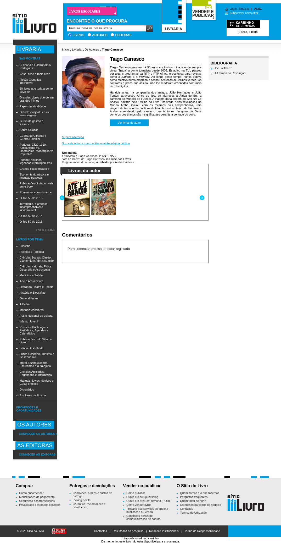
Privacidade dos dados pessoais (39, 504)
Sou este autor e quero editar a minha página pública (96, 143)
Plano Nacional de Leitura (36, 315)
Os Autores (92, 49)
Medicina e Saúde (31, 275)
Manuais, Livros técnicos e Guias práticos (37, 382)
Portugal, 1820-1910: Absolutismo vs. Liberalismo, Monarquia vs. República (37, 149)
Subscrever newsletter (244, 12)
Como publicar (135, 493)
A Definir (25, 304)
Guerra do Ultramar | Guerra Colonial (33, 137)
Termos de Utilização (193, 512)
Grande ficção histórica (34, 168)
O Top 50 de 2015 (31, 221)
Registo (244, 8)
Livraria (76, 49)
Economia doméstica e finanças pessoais (34, 176)
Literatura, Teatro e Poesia (36, 286)
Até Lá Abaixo (223, 68)
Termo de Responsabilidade (202, 531)
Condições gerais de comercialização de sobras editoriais (143, 519)
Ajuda (257, 8)
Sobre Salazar (29, 129)
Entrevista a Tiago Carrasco (80, 155)
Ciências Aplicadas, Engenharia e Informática (36, 373)
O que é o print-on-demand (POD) (148, 500)
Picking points (82, 500)
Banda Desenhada (31, 348)
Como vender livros (138, 504)
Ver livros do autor (129, 122)
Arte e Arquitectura (31, 281)
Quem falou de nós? (193, 500)
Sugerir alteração (73, 137)
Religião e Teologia (32, 251)
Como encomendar (31, 493)
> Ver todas (45, 230)
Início (65, 49)
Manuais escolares (32, 309)
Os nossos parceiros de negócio (200, 504)
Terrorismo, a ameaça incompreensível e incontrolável (33, 207)
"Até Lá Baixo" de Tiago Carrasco (83, 159)
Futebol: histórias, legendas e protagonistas (36, 161)
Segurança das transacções (37, 500)
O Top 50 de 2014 (31, 215)
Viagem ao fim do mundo (78, 162)
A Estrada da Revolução (230, 73)
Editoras (123, 35)
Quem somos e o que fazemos (199, 493)
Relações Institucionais (164, 531)
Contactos (186, 508)
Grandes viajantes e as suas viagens (34, 114)
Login (233, 8)
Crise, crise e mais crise (35, 73)
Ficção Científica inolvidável (30, 81)
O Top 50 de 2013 (31, 198)
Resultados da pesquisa (128, 531)
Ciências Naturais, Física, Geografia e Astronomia (36, 268)
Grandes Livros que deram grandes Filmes (37, 99)
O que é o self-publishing (142, 496)
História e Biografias (32, 292)
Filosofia (25, 246)
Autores (99, 35)
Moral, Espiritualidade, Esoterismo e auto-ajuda (35, 364)
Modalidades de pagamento (37, 496)
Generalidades (29, 298)
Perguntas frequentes (193, 496)
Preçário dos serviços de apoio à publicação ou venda (147, 510)
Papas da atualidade (33, 106)
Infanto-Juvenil (29, 321)
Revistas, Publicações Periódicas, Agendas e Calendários (34, 330)
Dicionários (27, 389)
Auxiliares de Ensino (33, 395)
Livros (78, 35)
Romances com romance (36, 192)
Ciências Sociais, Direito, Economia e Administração (37, 259)
